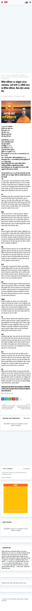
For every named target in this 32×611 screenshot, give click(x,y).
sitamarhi (8, 75)
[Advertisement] (16, 23)
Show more (27, 418)
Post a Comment (6, 477)
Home (3, 75)
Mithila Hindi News (17, 599)
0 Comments (26, 468)
